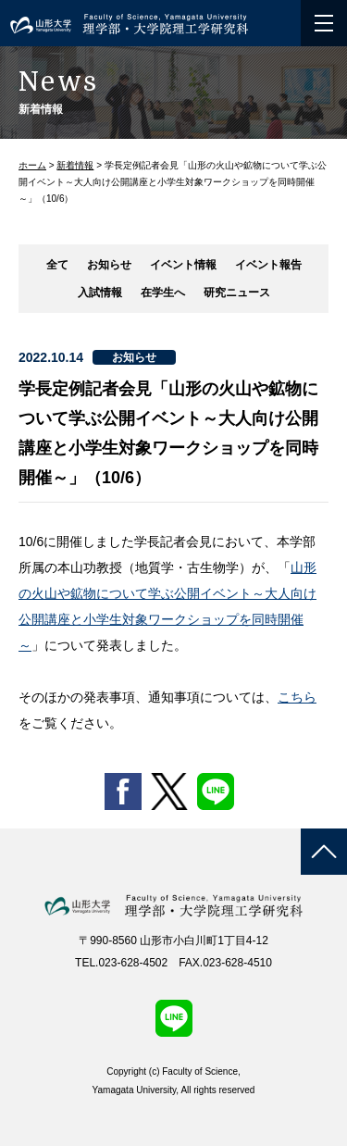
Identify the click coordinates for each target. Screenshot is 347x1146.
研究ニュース (237, 292)
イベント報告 (268, 264)
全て (57, 264)
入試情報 (100, 292)
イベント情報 (183, 264)
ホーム (32, 165)
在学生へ (163, 292)
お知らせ (109, 264)
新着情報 (74, 165)
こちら (297, 697)
